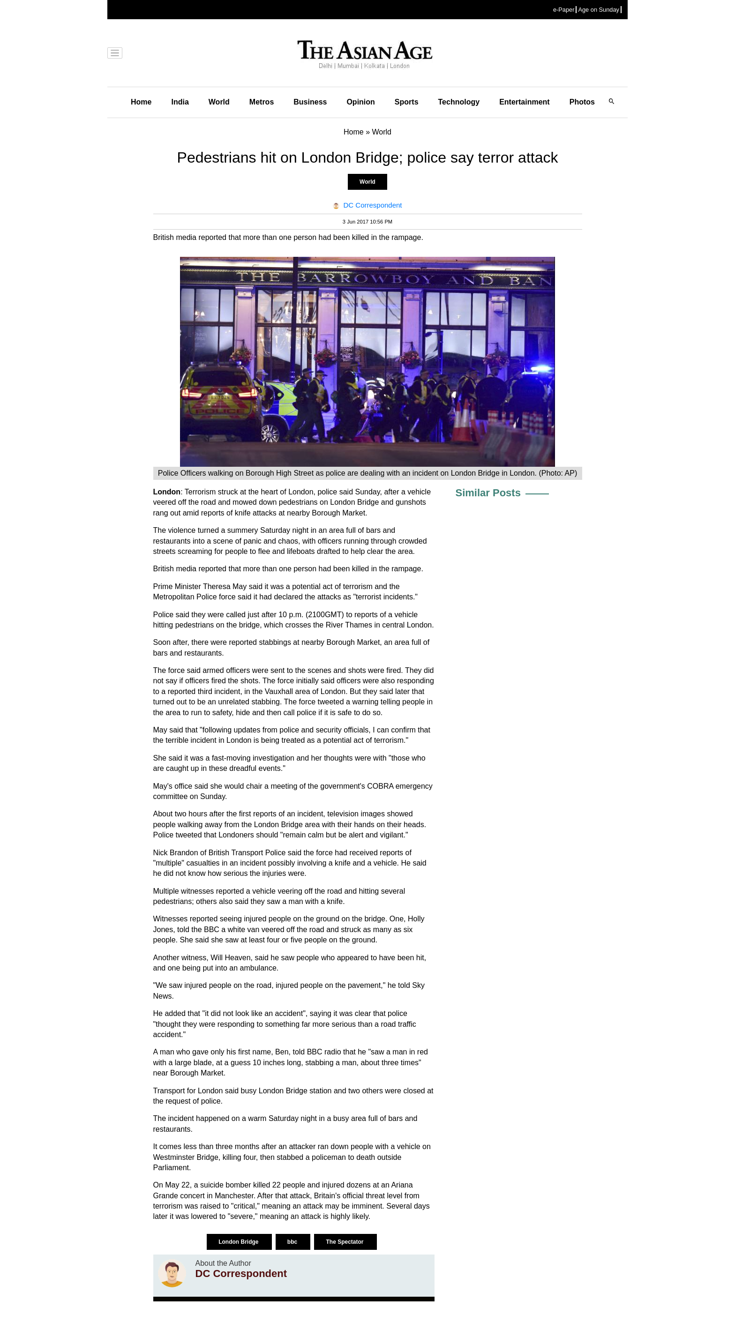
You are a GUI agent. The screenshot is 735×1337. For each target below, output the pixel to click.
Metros (261, 102)
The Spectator (345, 1242)
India (179, 102)
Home (141, 102)
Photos (582, 102)
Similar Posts (488, 493)
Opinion (360, 102)
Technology (459, 102)
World (219, 102)
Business (310, 102)
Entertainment (524, 102)
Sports (407, 102)
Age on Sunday (598, 9)
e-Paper (564, 9)
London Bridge (239, 1242)
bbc (293, 1242)
